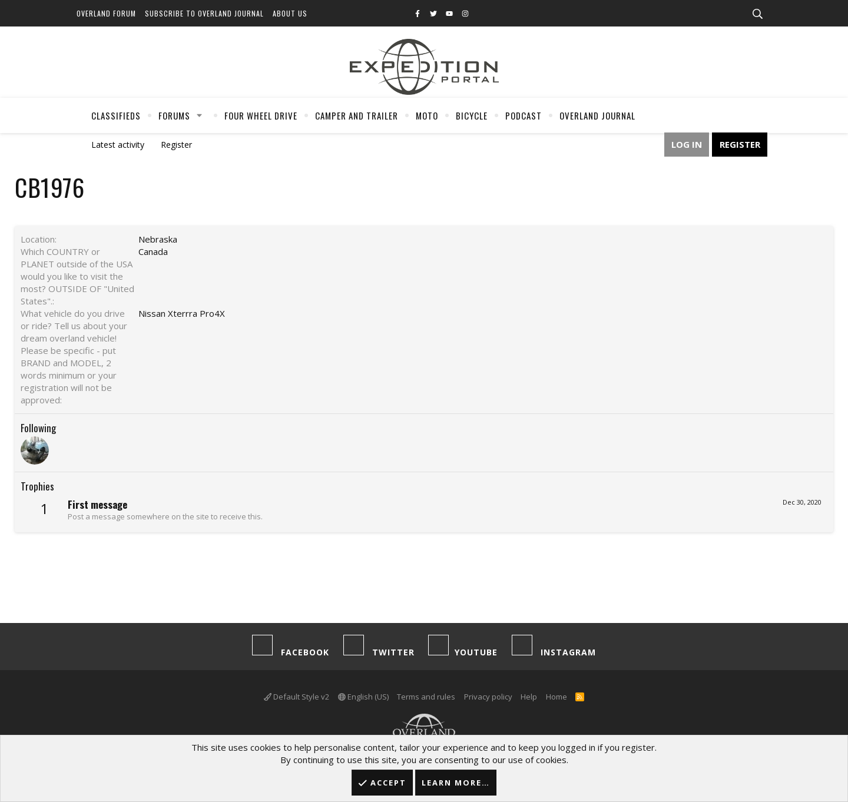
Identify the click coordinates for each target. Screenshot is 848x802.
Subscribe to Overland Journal (204, 13)
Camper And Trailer (356, 115)
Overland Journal (597, 115)
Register (176, 144)
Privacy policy (488, 696)
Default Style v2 (296, 696)
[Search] (757, 14)
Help (529, 696)
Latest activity (117, 144)
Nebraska (157, 239)
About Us (290, 13)
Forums (174, 115)
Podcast (523, 115)
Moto (427, 115)
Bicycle (472, 115)
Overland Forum (106, 13)
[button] (199, 115)
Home (556, 696)
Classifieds (116, 115)
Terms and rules (426, 696)
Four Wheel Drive (260, 115)
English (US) (363, 696)
